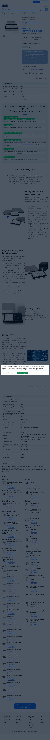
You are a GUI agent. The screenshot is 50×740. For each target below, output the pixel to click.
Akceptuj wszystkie (22, 373)
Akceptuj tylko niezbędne (9, 373)
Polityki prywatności (41, 370)
